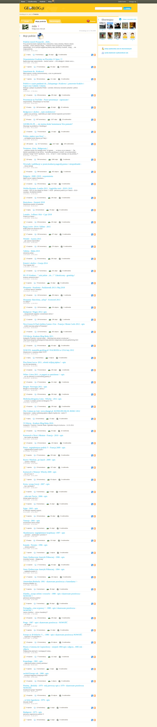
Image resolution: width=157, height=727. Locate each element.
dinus (110, 29)
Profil (26, 21)
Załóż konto (122, 1)
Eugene (103, 39)
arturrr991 (132, 40)
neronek (110, 39)
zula (29, 14)
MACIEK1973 (102, 30)
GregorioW (117, 29)
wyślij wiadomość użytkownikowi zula (116, 53)
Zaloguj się (132, 1)
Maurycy (125, 39)
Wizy (50, 1)
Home (23, 1)
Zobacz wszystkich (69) (129, 19)
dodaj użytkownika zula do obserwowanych (118, 48)
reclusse (132, 29)
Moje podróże (41, 21)
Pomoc (91, 21)
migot (117, 39)
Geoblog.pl (23, 14)
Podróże (42, 1)
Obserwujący (55, 21)
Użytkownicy (32, 1)
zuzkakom (125, 29)
